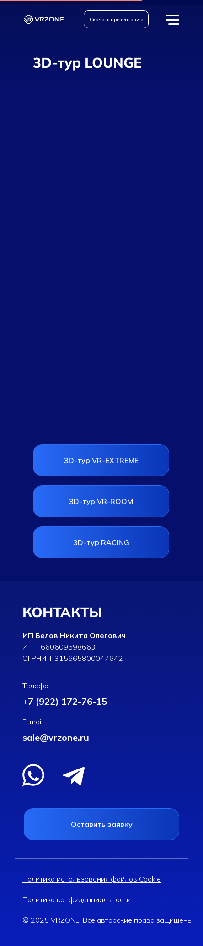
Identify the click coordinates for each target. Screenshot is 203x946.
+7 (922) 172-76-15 (64, 701)
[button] (116, 19)
